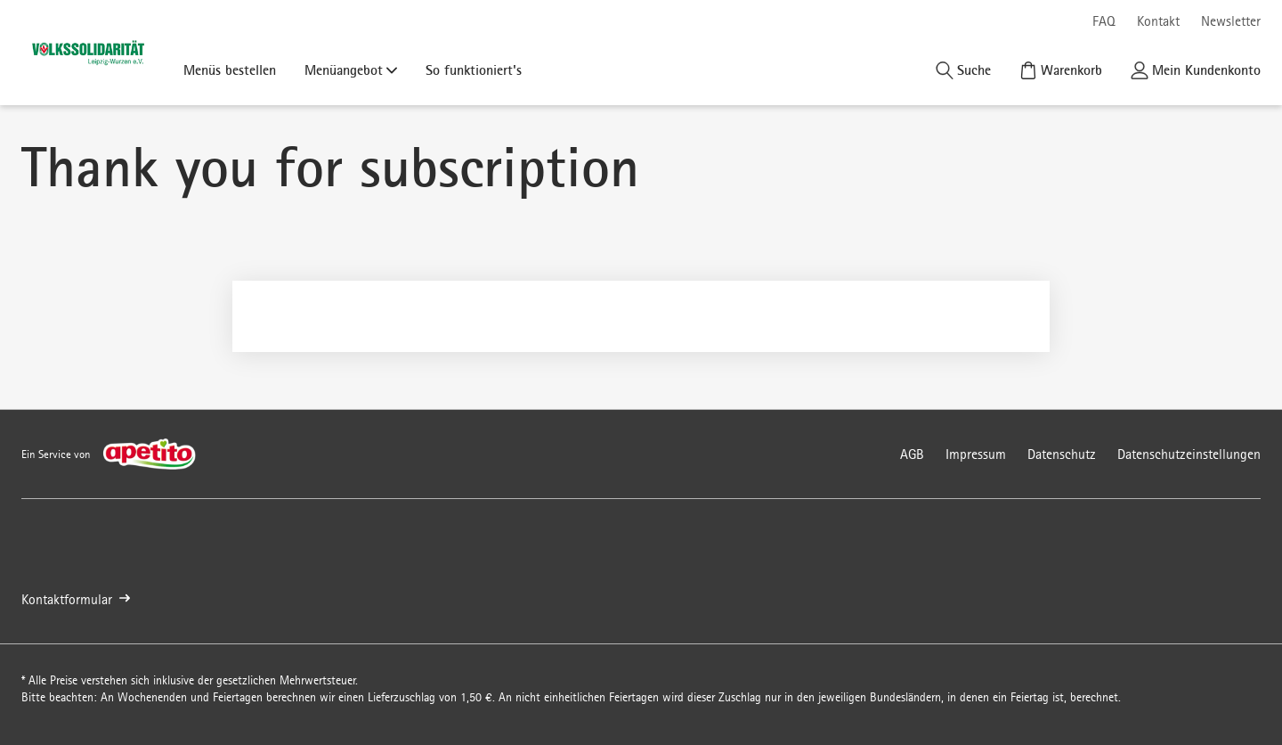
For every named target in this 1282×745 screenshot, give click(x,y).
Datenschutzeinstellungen (1189, 454)
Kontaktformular (75, 599)
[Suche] (963, 70)
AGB (912, 454)
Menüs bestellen (229, 69)
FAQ (1104, 20)
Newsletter (1231, 20)
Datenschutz (1061, 454)
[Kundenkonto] (1196, 70)
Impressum (975, 454)
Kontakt (1158, 20)
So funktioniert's (474, 69)
